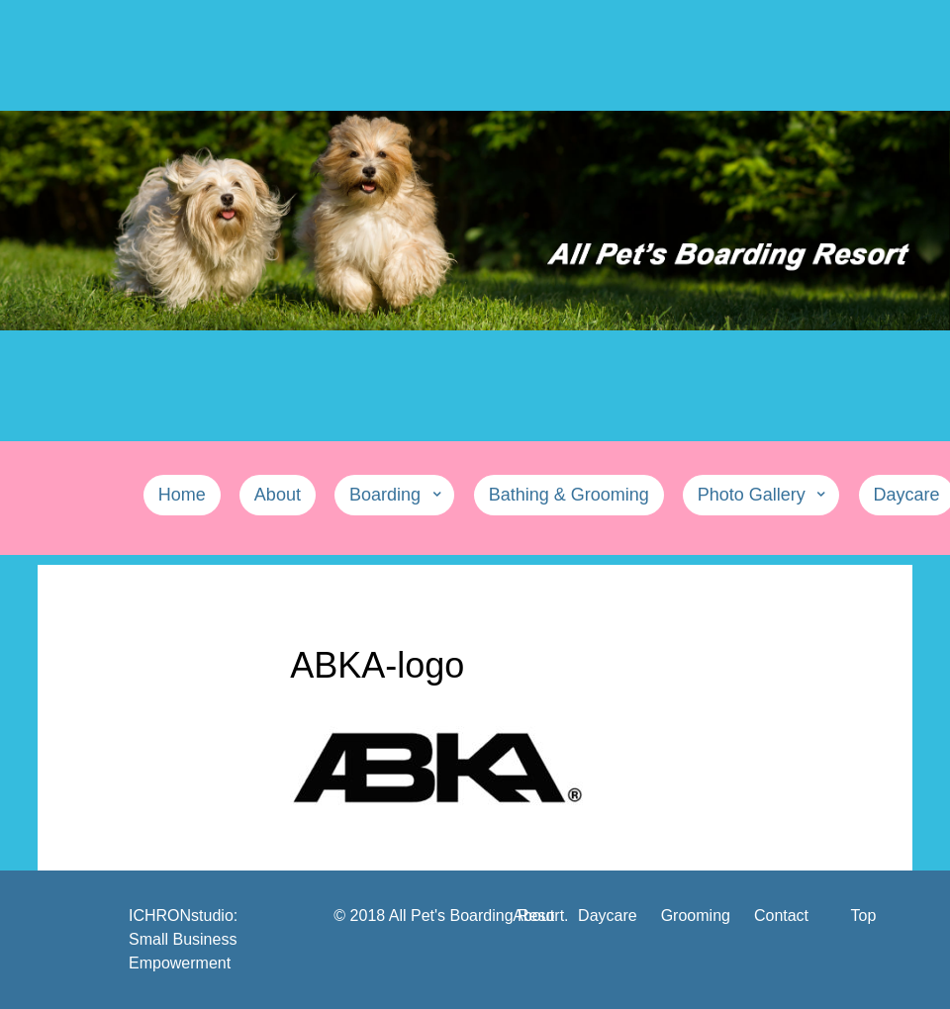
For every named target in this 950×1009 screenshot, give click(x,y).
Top (864, 915)
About (533, 915)
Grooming (695, 915)
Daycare (607, 915)
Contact (781, 915)
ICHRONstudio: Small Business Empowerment (183, 939)
